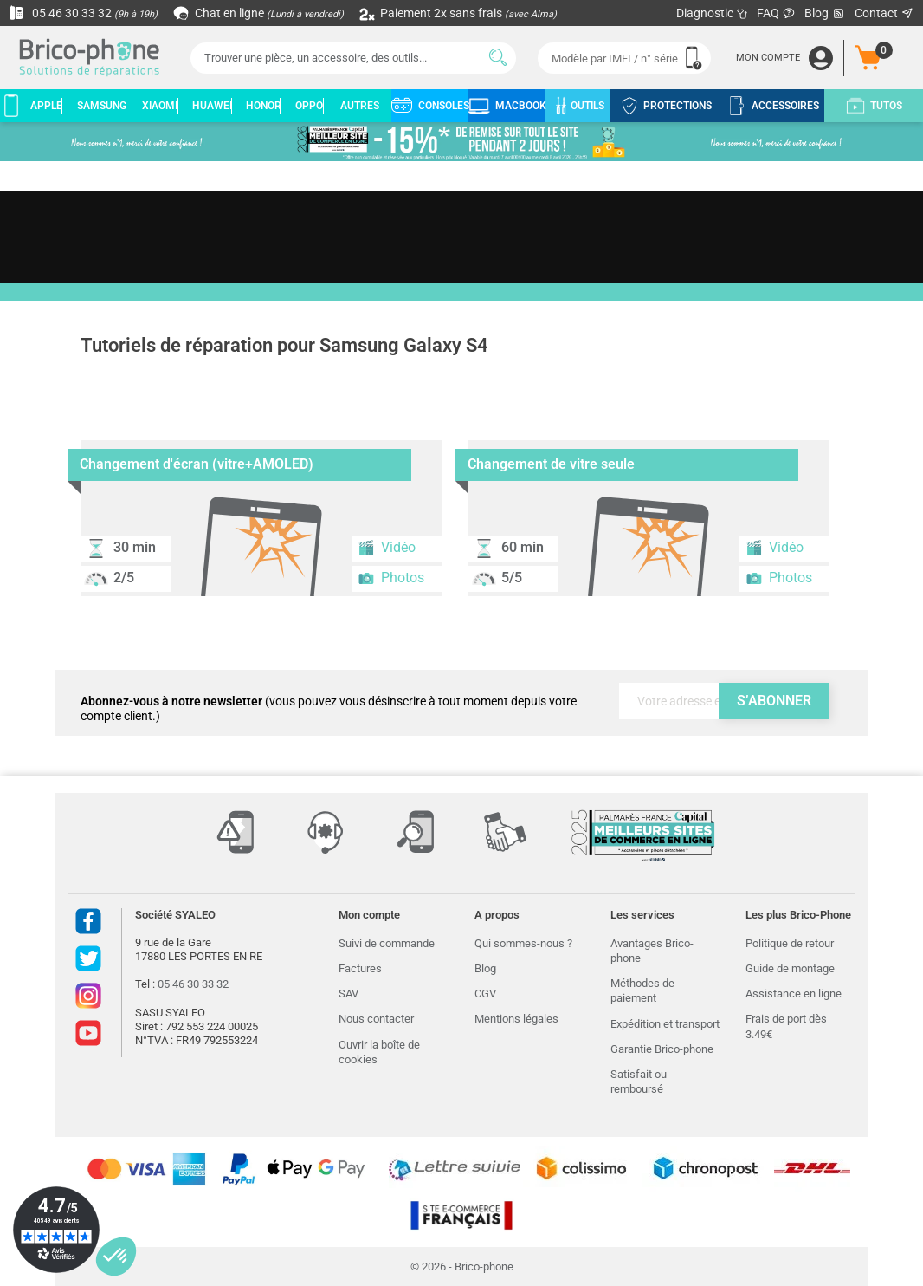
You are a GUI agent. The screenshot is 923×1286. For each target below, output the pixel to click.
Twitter (88, 958)
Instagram (88, 996)
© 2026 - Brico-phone (461, 1266)
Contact (884, 13)
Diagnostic (712, 13)
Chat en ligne (259, 13)
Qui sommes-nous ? (523, 943)
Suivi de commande (387, 943)
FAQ (776, 13)
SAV (348, 993)
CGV (485, 993)
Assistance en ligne (794, 993)
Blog (825, 13)
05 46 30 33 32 (83, 13)
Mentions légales (516, 1018)
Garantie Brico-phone (661, 1048)
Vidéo (387, 547)
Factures (360, 968)
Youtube (88, 1033)
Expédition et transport (665, 1023)
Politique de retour (790, 943)
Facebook (88, 921)
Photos (391, 578)
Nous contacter (376, 1018)
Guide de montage (790, 968)
